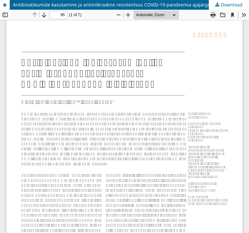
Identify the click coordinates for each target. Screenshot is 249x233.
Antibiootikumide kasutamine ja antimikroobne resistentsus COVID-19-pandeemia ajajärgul (112, 5)
